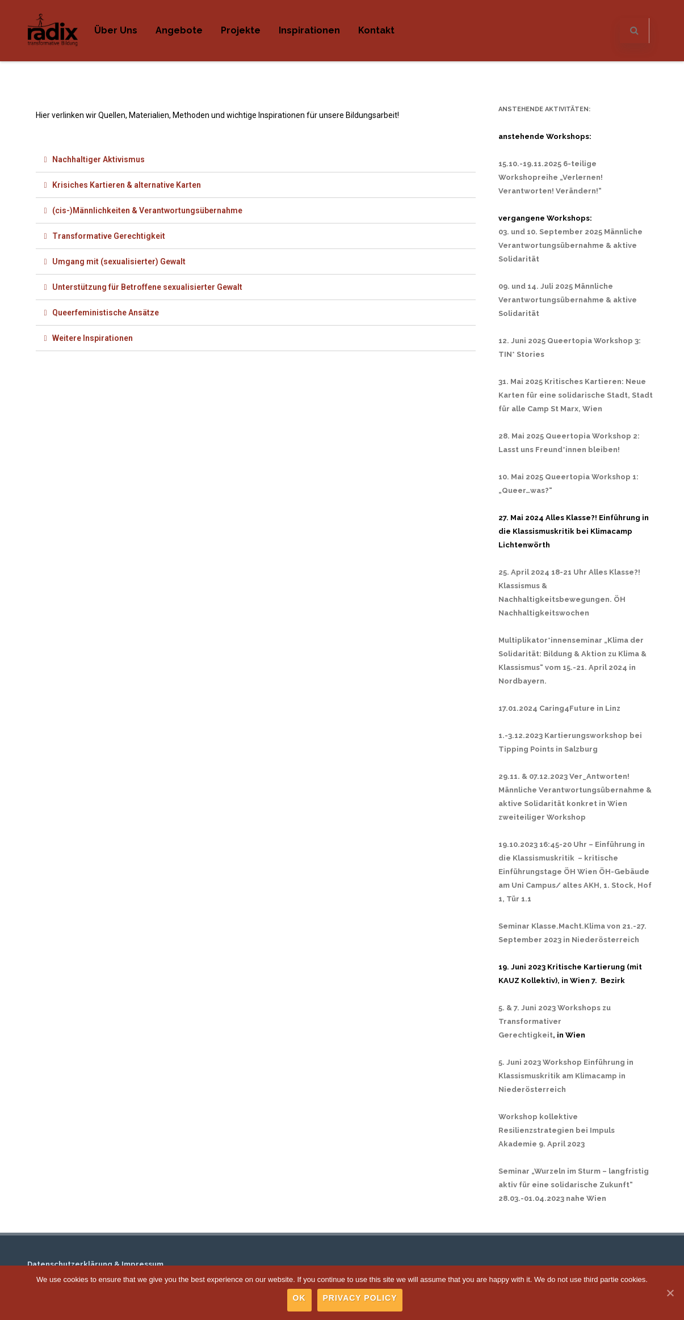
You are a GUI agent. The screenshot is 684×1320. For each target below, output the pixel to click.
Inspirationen (309, 30)
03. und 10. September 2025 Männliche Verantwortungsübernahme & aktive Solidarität (570, 245)
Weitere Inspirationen (92, 338)
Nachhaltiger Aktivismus (98, 159)
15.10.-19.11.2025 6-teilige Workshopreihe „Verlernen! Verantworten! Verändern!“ (550, 177)
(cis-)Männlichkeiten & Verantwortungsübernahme (147, 210)
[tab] (256, 159)
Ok (299, 1297)
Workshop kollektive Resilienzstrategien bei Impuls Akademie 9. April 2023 (556, 1130)
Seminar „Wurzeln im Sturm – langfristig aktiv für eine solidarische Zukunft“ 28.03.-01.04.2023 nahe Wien (573, 1185)
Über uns (115, 30)
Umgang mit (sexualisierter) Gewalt (119, 261)
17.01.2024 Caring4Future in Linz (559, 708)
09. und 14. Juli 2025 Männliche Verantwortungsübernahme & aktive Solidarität (567, 300)
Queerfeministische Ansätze (105, 312)
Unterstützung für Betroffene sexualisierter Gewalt (147, 287)
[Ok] (669, 1292)
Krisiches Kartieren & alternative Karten (126, 184)
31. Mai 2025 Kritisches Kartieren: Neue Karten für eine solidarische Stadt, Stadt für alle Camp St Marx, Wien (575, 395)
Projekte (241, 30)
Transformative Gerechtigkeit (108, 236)
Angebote (179, 30)
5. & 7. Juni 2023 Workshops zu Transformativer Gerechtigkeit (554, 1021)
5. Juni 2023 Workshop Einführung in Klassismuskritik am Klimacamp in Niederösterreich (565, 1076)
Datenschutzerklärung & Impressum (95, 1264)
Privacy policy (360, 1297)
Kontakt (376, 30)
